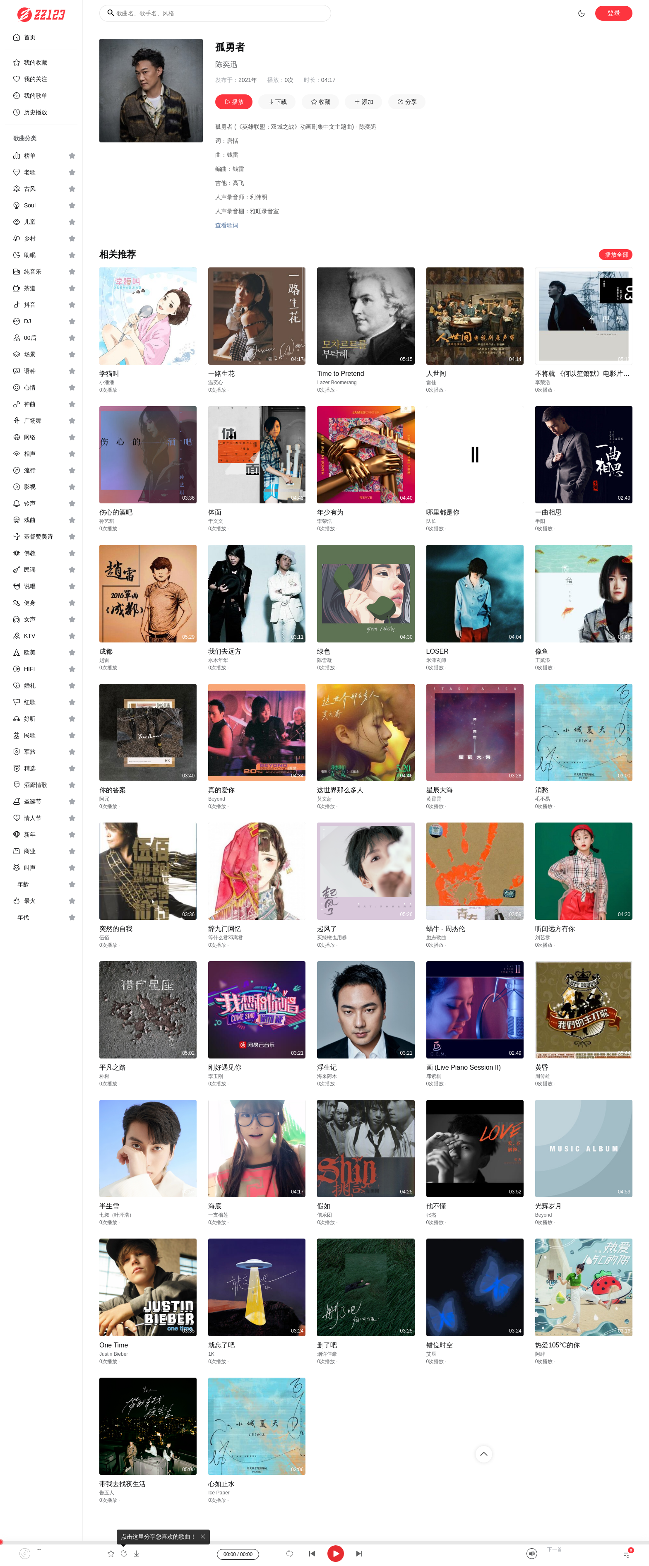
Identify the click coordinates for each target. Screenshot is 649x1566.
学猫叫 (109, 373)
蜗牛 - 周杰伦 (445, 928)
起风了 (327, 928)
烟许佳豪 (327, 1354)
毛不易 (542, 799)
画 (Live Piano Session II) (463, 1067)
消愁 (541, 790)
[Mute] (531, 1553)
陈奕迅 (226, 64)
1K (211, 1354)
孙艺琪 (106, 521)
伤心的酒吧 (115, 512)
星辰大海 (439, 790)
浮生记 (327, 1067)
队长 (431, 521)
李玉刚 (215, 1076)
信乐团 (324, 1215)
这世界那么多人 (340, 790)
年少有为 (330, 512)
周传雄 (542, 1076)
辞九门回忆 (224, 928)
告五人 (106, 1493)
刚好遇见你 (224, 1067)
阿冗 (104, 799)
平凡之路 (112, 1067)
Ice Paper (218, 1493)
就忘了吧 (221, 1345)
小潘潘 (106, 382)
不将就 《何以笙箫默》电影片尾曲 (585, 373)
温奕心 (215, 382)
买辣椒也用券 (332, 938)
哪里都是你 (442, 512)
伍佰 (104, 938)
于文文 (215, 521)
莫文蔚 (324, 799)
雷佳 (431, 382)
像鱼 (541, 651)
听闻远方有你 (555, 928)
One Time (113, 1345)
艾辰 (431, 1354)
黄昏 (541, 1067)
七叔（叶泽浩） (116, 1215)
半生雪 (109, 1206)
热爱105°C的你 (557, 1345)
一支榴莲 (218, 1215)
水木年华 (218, 660)
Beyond (216, 799)
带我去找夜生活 (122, 1483)
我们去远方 (224, 651)
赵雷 (104, 660)
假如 (323, 1206)
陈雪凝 (324, 660)
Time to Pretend (340, 373)
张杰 (431, 1215)
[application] (324, 1553)
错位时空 (439, 1345)
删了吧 (327, 1345)
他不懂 (436, 1206)
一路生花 (221, 373)
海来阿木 (327, 1076)
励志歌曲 (436, 938)
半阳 (540, 521)
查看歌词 (226, 225)
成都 (106, 651)
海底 (214, 1206)
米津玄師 (436, 660)
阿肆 (540, 1354)
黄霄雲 (433, 799)
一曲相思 (548, 512)
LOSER (437, 651)
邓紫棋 (433, 1076)
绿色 (323, 651)
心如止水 (221, 1483)
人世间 (436, 373)
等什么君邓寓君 (225, 938)
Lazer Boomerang (336, 382)
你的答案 (112, 790)
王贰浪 (542, 660)
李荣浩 (542, 382)
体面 (214, 512)
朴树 (104, 1076)
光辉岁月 (548, 1206)
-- (39, 1549)
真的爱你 (221, 790)
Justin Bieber (113, 1354)
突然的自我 (115, 928)
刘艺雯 (542, 938)
